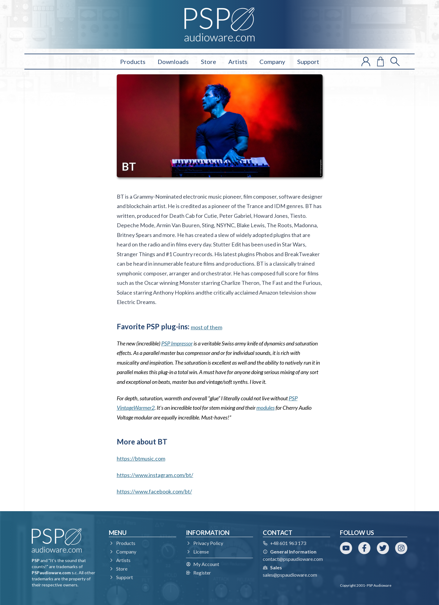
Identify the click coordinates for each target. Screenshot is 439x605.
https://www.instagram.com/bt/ (155, 475)
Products (132, 61)
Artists (237, 61)
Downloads (173, 61)
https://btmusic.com (141, 458)
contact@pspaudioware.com (293, 559)
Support (308, 61)
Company (272, 61)
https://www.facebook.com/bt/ (154, 491)
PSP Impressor (177, 343)
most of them (206, 327)
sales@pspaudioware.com (290, 575)
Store (208, 61)
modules (265, 407)
